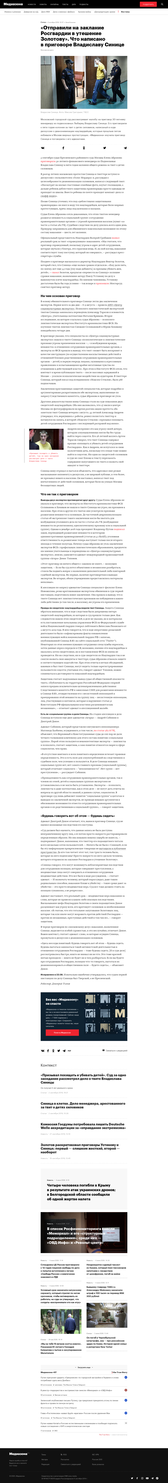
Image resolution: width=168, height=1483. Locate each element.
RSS (64, 1454)
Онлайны (54, 4)
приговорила (48, 161)
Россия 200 (97, 1459)
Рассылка (65, 1459)
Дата (74, 4)
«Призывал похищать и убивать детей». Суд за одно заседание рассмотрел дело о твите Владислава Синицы (44, 457)
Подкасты (83, 4)
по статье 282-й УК (104, 731)
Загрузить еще (84, 1367)
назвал (115, 238)
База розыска (98, 1464)
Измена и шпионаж (12, 11)
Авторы (44, 1459)
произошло (102, 284)
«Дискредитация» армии (104, 11)
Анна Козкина (70, 22)
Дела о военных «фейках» (64, 11)
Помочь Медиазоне (62, 1032)
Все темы (125, 12)
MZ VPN (95, 1454)
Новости (32, 4)
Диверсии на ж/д (31, 11)
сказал (55, 273)
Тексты (65, 4)
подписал (119, 529)
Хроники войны (84, 11)
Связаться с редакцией (114, 1050)
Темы (43, 1454)
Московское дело (47, 50)
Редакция (45, 1464)
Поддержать (148, 4)
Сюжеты (43, 4)
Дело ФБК (45, 11)
